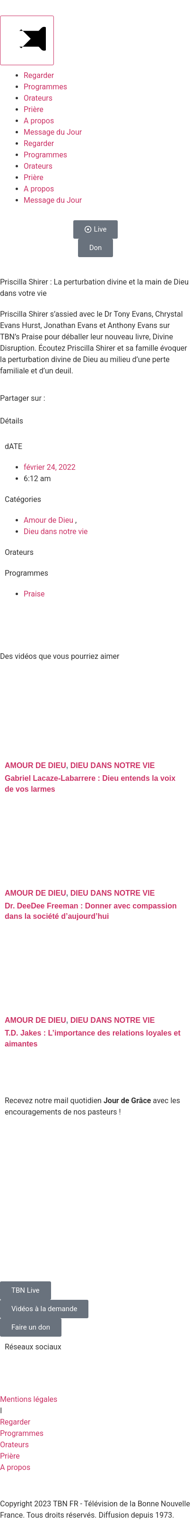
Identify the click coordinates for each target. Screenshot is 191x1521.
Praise (34, 593)
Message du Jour (53, 132)
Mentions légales (28, 1399)
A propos (39, 120)
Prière (33, 109)
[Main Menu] (27, 40)
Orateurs (38, 98)
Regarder (39, 75)
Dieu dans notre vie (56, 531)
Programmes (45, 86)
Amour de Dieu (49, 520)
